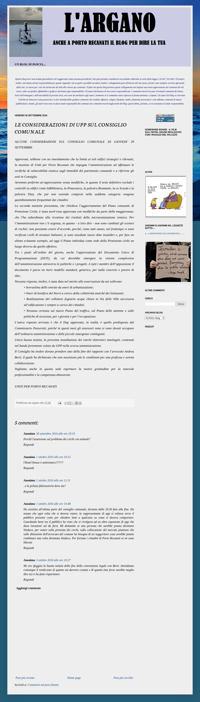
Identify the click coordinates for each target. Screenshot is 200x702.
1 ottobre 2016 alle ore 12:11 (53, 480)
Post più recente (25, 677)
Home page (74, 677)
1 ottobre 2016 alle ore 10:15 (53, 457)
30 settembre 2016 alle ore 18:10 (55, 433)
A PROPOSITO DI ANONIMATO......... (166, 233)
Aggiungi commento (28, 588)
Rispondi (28, 444)
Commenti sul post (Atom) (43, 684)
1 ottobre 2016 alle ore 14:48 (53, 503)
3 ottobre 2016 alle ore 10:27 (53, 560)
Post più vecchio (123, 677)
